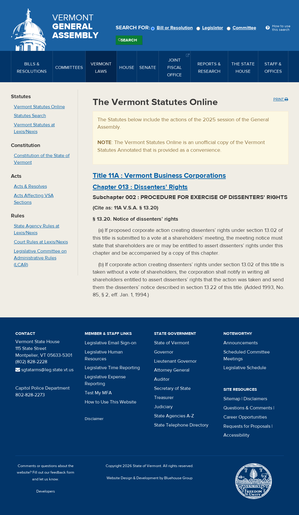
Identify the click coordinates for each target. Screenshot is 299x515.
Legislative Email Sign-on (110, 343)
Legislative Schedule (244, 368)
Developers (45, 491)
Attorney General (171, 370)
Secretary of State (172, 388)
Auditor (161, 379)
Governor (163, 352)
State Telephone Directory (181, 425)
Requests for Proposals (246, 426)
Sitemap (231, 399)
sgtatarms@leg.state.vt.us (44, 370)
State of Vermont (171, 343)
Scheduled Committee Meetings (246, 355)
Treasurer (164, 398)
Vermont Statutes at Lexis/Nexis (34, 128)
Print (280, 99)
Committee (242, 28)
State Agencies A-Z (174, 416)
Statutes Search (30, 116)
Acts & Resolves (30, 186)
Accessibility (236, 435)
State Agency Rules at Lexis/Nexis (36, 229)
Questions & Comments (247, 408)
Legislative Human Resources (104, 355)
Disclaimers (255, 399)
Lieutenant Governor (175, 361)
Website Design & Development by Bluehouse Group (149, 478)
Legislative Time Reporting (112, 368)
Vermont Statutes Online (39, 107)
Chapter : (140, 187)
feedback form (62, 472)
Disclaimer (94, 419)
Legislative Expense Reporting (105, 380)
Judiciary (163, 407)
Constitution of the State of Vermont (42, 159)
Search (129, 40)
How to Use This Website (110, 402)
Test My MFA (98, 393)
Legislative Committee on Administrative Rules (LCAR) (40, 258)
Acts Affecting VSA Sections (34, 199)
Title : (159, 175)
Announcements (240, 343)
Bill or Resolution (173, 28)
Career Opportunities (245, 417)
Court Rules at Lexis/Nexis (41, 242)
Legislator (210, 28)
